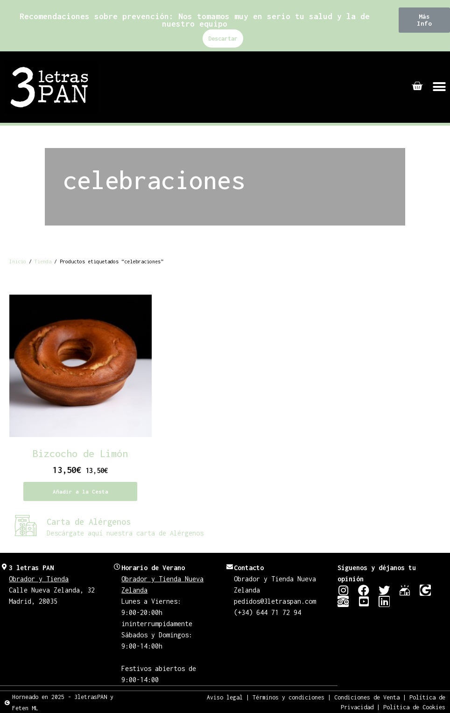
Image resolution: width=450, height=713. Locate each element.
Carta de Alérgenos (89, 522)
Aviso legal (225, 696)
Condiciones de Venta (367, 696)
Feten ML (25, 707)
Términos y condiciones (288, 696)
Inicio (17, 261)
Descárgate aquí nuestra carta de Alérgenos (125, 533)
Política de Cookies (414, 706)
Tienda (43, 261)
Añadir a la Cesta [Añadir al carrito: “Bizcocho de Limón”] (80, 491)
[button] (424, 20)
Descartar (223, 38)
